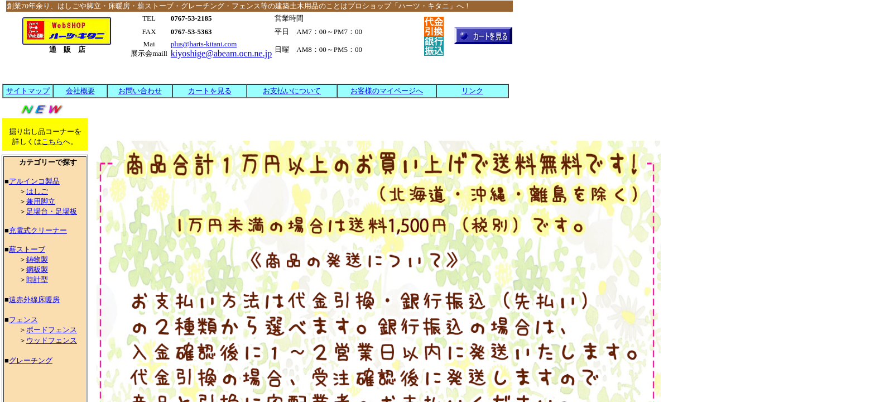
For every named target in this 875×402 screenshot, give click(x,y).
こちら (52, 141)
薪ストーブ (27, 249)
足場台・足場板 (51, 211)
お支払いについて (292, 91)
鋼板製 (37, 269)
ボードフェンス (51, 330)
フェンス (23, 319)
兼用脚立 (40, 201)
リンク (472, 91)
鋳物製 (37, 259)
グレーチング (30, 360)
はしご (37, 191)
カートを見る (210, 91)
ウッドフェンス (51, 340)
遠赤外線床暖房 (34, 299)
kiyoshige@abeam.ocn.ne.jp (221, 53)
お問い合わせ (140, 91)
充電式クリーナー (38, 230)
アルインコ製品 (34, 181)
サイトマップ (28, 91)
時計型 (37, 279)
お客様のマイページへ (386, 91)
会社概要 (80, 91)
